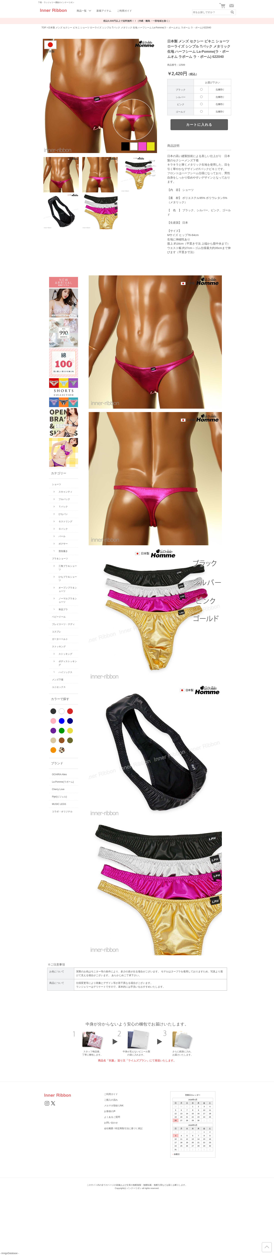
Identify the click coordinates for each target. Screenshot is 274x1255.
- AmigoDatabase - (9, 1253)
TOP (43, 27)
